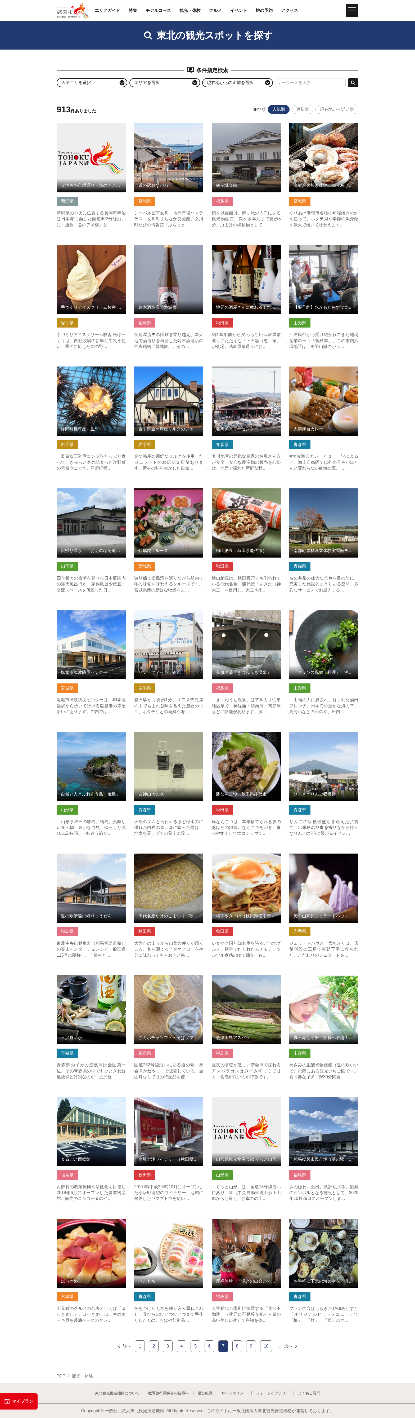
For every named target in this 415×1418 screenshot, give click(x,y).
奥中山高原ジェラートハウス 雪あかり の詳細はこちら (323, 858)
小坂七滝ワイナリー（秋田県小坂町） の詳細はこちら (168, 1102)
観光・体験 (190, 10)
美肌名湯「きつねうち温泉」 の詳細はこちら (246, 615)
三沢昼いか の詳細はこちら (83, 977)
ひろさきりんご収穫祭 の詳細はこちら (323, 736)
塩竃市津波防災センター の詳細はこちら (91, 615)
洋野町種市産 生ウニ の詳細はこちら (91, 371)
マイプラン (18, 1401)
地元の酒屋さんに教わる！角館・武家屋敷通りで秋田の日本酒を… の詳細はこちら (246, 252)
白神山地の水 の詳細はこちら (162, 734)
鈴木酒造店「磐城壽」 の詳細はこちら (168, 250)
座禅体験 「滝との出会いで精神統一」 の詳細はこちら (246, 1224)
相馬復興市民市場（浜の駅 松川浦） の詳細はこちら (323, 1102)
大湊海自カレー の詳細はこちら (319, 369)
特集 (133, 10)
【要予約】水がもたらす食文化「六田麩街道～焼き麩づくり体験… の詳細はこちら (323, 252)
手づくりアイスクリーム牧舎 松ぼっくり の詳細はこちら (91, 250)
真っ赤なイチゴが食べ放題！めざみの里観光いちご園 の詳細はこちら (323, 980)
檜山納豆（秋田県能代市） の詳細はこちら (246, 493)
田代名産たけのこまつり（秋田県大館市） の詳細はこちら (168, 858)
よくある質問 (309, 1393)
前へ (124, 1346)
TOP (61, 1376)
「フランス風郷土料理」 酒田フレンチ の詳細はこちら (323, 615)
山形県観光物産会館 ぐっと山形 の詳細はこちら (246, 1102)
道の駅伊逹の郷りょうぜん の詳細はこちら (91, 858)
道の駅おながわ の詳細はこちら (164, 125)
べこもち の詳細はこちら (158, 1221)
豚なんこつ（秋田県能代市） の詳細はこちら (246, 736)
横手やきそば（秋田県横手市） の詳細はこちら (246, 858)
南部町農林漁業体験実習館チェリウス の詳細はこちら (323, 493)
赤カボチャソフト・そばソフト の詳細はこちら (168, 980)
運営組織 (205, 1393)
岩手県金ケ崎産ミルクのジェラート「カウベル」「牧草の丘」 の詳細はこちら (168, 374)
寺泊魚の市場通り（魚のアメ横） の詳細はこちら (91, 128)
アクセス (289, 10)
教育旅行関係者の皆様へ (168, 1393)
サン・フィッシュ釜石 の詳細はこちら (168, 615)
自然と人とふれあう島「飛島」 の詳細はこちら (91, 736)
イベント (238, 10)
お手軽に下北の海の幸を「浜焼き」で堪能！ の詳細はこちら (323, 1224)
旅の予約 (264, 10)
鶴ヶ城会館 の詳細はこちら (238, 125)
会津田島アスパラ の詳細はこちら (244, 977)
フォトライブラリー (272, 1393)
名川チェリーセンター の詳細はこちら (246, 371)
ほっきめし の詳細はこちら (83, 1221)
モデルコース (158, 10)
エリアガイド (107, 10)
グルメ (215, 10)
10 (266, 1346)
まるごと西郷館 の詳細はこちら (87, 1099)
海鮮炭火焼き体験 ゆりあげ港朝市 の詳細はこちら (323, 128)
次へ (291, 1346)
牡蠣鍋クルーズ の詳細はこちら (164, 491)
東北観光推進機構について (117, 1393)
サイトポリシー (234, 1393)
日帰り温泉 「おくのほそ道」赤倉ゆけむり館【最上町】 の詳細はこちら (91, 496)
